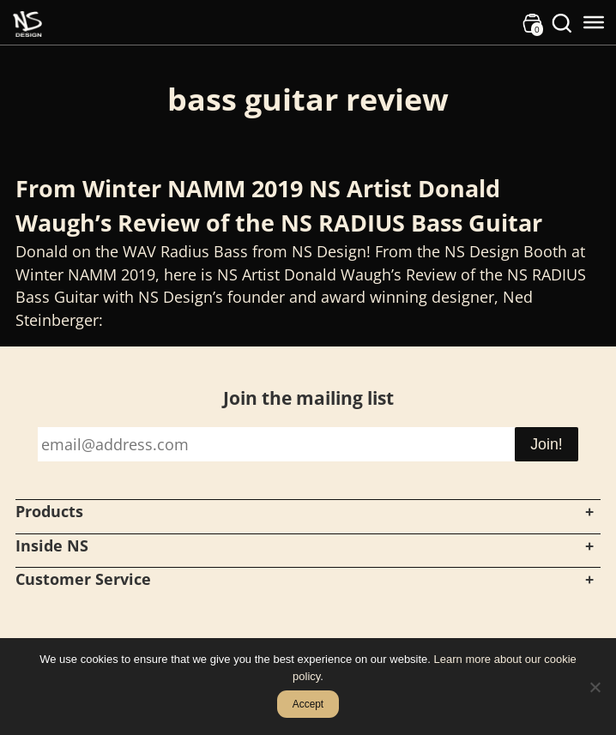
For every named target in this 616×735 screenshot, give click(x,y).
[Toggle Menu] (593, 22)
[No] (594, 687)
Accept (308, 704)
